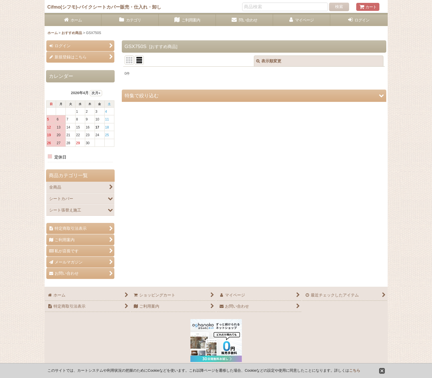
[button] (254, 96)
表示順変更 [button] (268, 61)
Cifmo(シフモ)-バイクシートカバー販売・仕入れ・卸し (104, 6)
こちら (354, 370)
